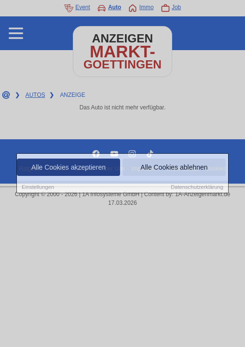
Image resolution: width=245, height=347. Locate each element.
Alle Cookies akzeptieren (68, 167)
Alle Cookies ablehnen (173, 167)
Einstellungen (38, 187)
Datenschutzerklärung (197, 187)
